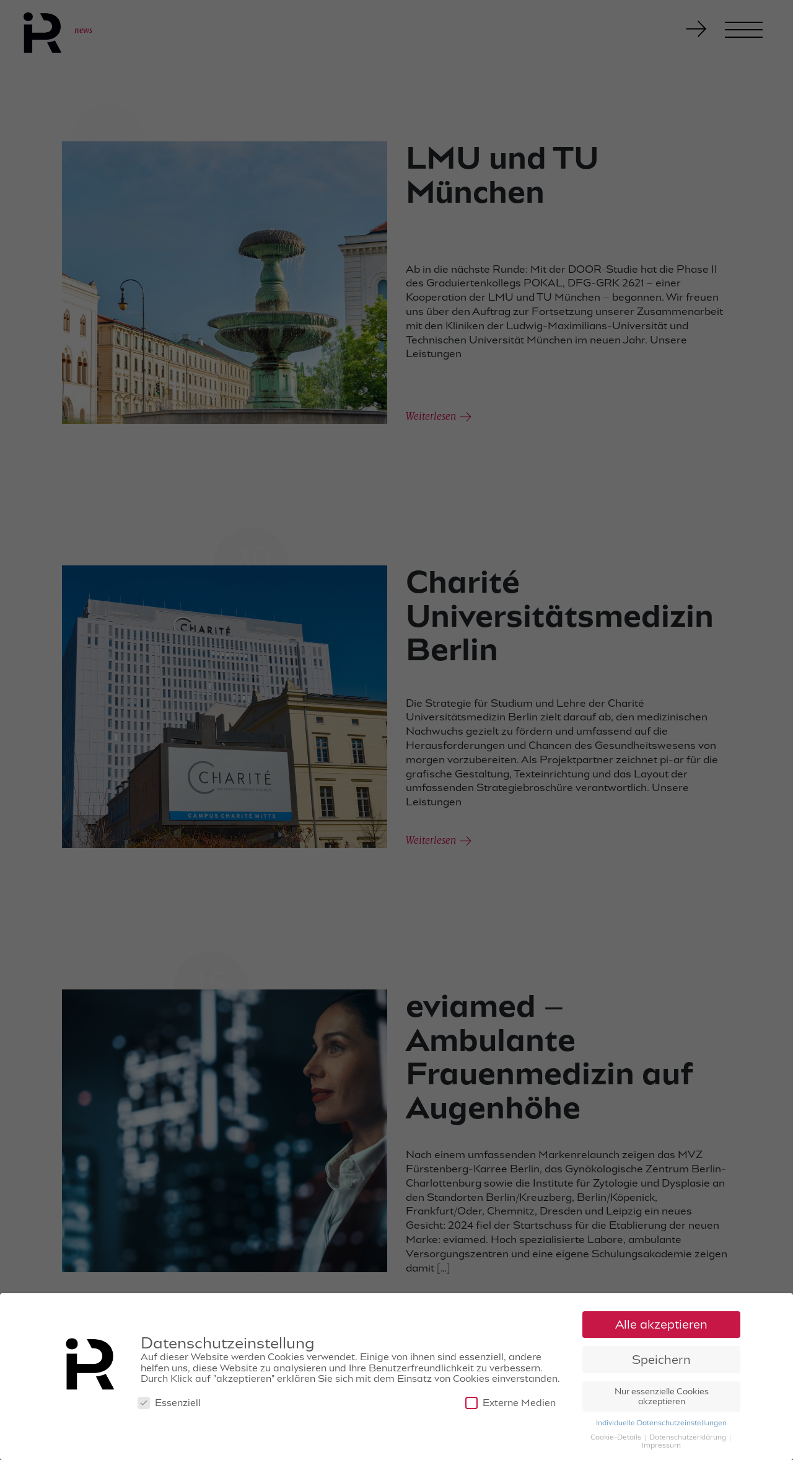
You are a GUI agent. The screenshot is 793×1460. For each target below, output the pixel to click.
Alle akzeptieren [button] (661, 1325)
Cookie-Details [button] (616, 1437)
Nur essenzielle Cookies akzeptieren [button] (662, 1397)
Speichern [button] (661, 1360)
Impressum (661, 1445)
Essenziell (169, 1404)
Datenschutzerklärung (688, 1437)
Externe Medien (510, 1404)
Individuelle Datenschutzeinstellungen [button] (661, 1423)
